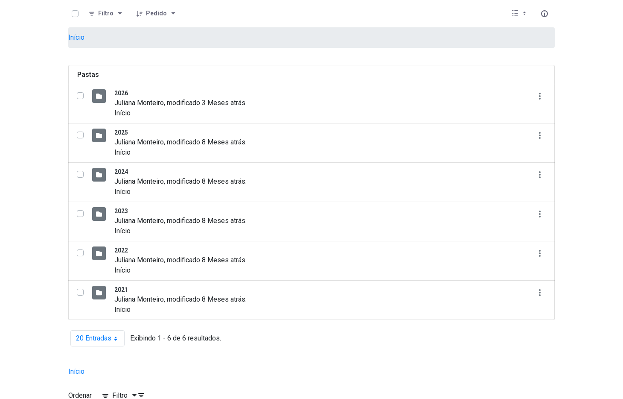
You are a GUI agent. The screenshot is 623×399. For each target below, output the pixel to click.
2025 (121, 132)
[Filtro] (105, 14)
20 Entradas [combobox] (100, 338)
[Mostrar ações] (539, 96)
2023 (121, 211)
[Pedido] (156, 14)
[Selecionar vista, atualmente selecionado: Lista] (520, 14)
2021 (121, 289)
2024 (121, 171)
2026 (121, 93)
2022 (121, 250)
